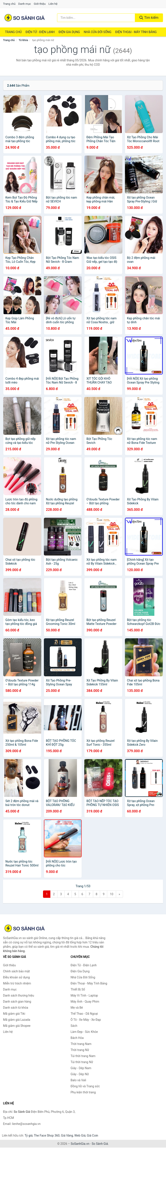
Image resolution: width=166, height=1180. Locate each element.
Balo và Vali (78, 1080)
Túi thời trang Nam (83, 1056)
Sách (74, 1025)
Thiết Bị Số (78, 989)
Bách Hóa (77, 1038)
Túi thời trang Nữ (82, 1062)
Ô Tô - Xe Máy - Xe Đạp (86, 1019)
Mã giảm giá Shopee (16, 1025)
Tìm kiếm (148, 18)
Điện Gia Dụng (69, 32)
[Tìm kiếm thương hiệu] (96, 17)
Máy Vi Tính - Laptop (84, 995)
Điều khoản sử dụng (16, 977)
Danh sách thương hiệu (18, 995)
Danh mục (24, 3)
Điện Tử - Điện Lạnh (40, 32)
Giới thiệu (39, 3)
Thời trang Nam (81, 1044)
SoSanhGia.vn (80, 1143)
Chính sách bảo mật (16, 971)
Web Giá (80, 1135)
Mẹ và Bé (77, 1007)
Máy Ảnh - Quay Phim (85, 1001)
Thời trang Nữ (80, 1050)
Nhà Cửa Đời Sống (97, 32)
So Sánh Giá (100, 1143)
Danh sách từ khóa (15, 1007)
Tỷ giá (29, 1135)
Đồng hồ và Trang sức (85, 1086)
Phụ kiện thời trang (83, 1092)
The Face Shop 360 (46, 1135)
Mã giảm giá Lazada (16, 1019)
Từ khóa (23, 40)
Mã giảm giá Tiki (14, 1013)
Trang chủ (9, 3)
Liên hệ (52, 3)
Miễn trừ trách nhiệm (17, 983)
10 (111, 894)
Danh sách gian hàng (17, 1001)
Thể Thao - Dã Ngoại (84, 1013)
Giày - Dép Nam (81, 1068)
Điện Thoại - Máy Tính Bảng (135, 32)
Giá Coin (92, 1135)
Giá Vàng (67, 1135)
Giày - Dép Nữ (80, 1074)
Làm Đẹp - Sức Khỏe (84, 1031)
